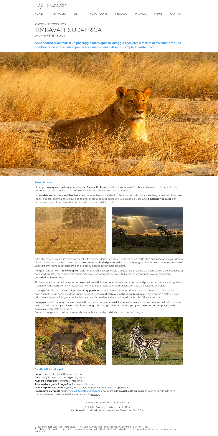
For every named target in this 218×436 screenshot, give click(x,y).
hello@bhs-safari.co (107, 410)
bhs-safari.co (82, 410)
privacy (95, 394)
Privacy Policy (125, 427)
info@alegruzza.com (88, 390)
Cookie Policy (141, 427)
